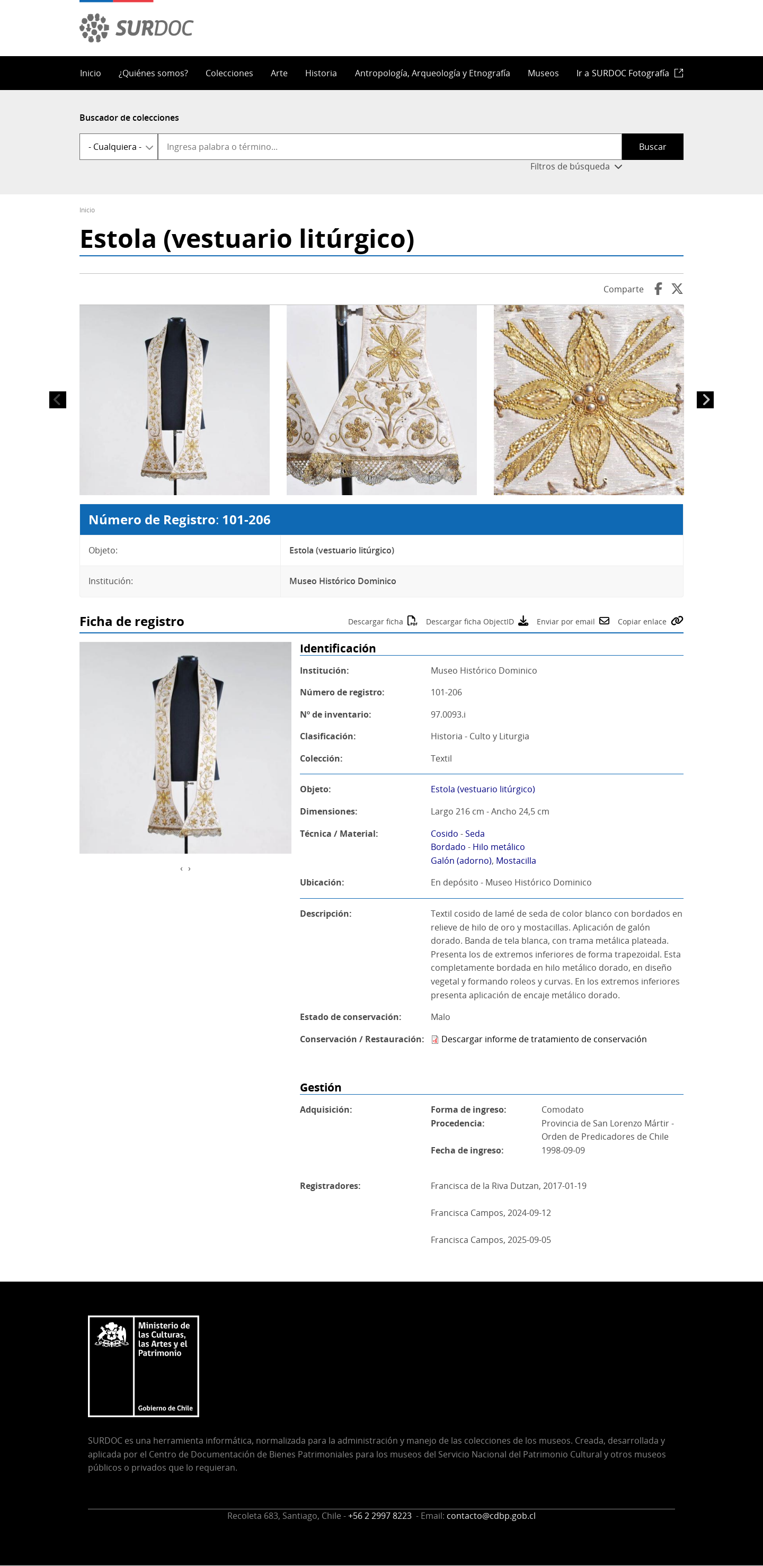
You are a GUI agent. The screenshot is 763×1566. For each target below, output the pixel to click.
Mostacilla (516, 860)
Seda (475, 833)
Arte (279, 73)
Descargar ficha (375, 621)
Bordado (448, 847)
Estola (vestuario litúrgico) (483, 789)
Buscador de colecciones (129, 117)
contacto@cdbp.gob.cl (491, 1516)
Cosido (444, 833)
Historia (321, 73)
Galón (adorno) (461, 860)
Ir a (622, 73)
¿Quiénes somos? (153, 73)
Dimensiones (327, 811)
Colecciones (229, 73)
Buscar (653, 147)
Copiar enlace (642, 621)
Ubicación (321, 882)
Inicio (90, 73)
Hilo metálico (499, 847)
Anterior (57, 399)
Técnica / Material (338, 833)
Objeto (314, 789)
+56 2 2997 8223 (381, 1516)
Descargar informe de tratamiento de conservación (544, 1039)
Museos (543, 73)
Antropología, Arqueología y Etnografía (432, 73)
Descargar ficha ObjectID (470, 621)
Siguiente (705, 399)
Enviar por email (566, 621)
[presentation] (181, 868)
